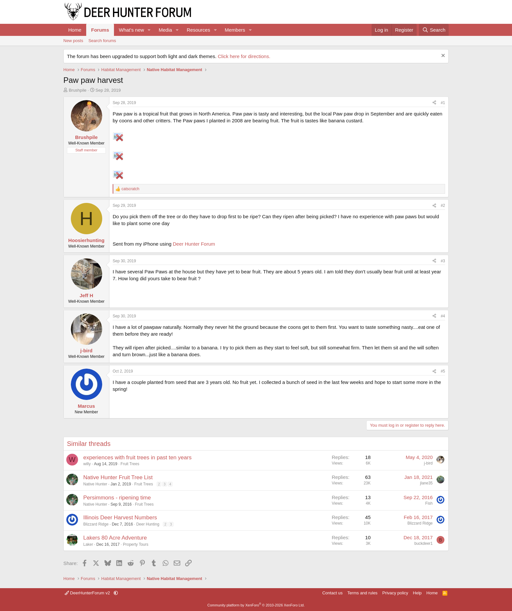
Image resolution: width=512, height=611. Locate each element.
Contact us (332, 592)
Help (417, 592)
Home (74, 30)
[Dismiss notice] (442, 56)
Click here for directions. (244, 56)
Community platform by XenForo (256, 605)
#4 (443, 316)
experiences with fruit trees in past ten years (137, 457)
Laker (88, 544)
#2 (443, 205)
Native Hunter (95, 484)
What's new (131, 30)
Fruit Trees (129, 464)
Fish (429, 503)
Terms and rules (362, 592)
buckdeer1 (423, 543)
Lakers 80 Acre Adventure (115, 538)
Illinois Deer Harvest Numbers (120, 517)
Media (165, 30)
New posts (73, 40)
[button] (149, 30)
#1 (443, 102)
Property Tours (135, 544)
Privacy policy (395, 592)
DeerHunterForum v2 (88, 592)
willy (87, 464)
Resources (198, 30)
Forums (100, 30)
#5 (443, 371)
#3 (443, 261)
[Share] (434, 103)
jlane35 (426, 483)
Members (235, 30)
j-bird (428, 463)
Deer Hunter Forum (194, 244)
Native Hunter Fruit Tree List (118, 477)
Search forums (102, 40)
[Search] (434, 30)
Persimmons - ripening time (117, 498)
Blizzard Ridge (95, 524)
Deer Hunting (147, 524)
